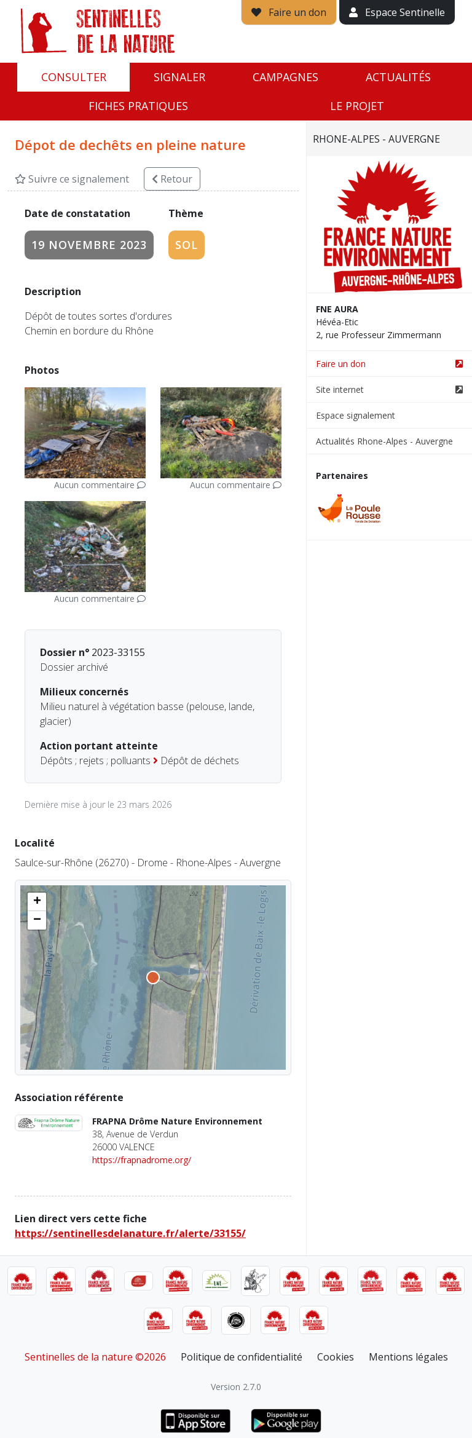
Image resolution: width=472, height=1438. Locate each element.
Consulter (73, 76)
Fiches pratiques (138, 105)
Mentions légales (408, 1357)
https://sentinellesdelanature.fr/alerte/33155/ (130, 1233)
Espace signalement (355, 415)
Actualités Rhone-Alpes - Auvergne (384, 441)
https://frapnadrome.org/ (141, 1160)
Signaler (179, 76)
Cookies (335, 1357)
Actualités (398, 76)
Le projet (357, 105)
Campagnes (285, 76)
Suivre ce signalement (72, 179)
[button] (37, 902)
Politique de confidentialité (241, 1357)
